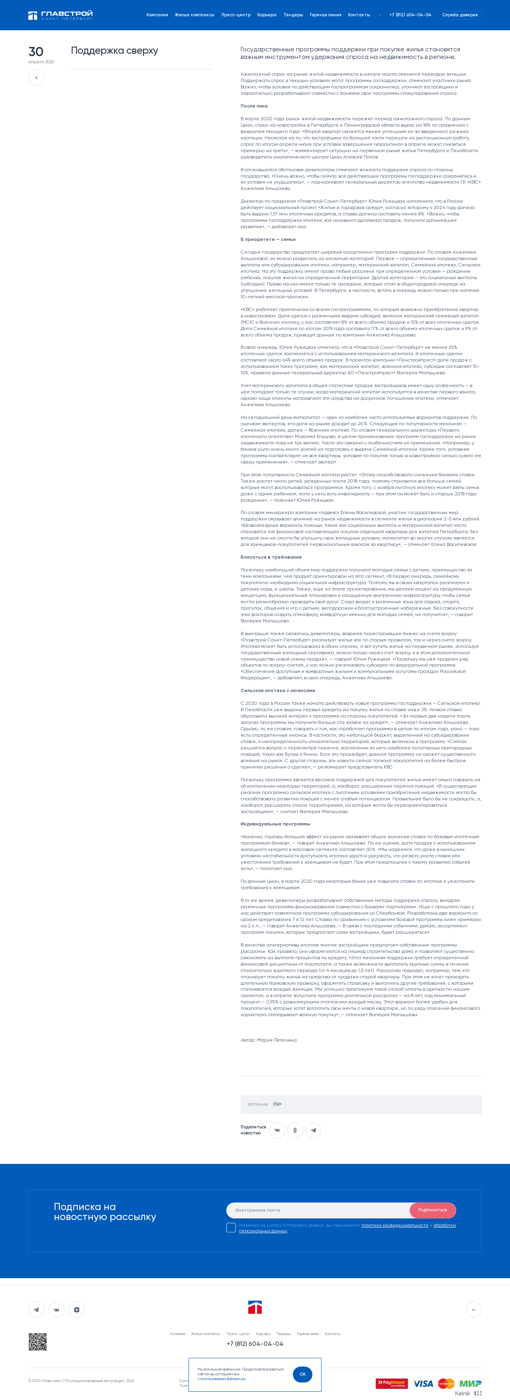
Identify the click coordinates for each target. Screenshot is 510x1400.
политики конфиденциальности (394, 1226)
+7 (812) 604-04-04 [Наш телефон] (410, 15)
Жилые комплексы (194, 15)
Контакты (359, 15)
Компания (157, 15)
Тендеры (293, 15)
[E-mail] (341, 1210)
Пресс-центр (236, 15)
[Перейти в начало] (474, 1310)
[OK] (302, 1374)
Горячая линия (325, 15)
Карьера (267, 15)
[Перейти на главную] (60, 15)
